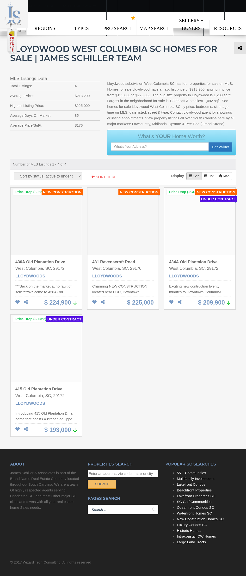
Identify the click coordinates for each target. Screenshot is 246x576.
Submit (102, 484)
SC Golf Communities (194, 502)
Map (224, 176)
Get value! (220, 147)
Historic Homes (189, 530)
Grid (194, 176)
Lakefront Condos (191, 484)
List (208, 176)
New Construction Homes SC (200, 519)
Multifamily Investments (195, 479)
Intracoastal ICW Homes (196, 536)
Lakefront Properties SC (196, 496)
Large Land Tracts (191, 542)
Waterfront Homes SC (194, 513)
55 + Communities (191, 473)
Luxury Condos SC (192, 525)
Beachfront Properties (194, 490)
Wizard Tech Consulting (42, 562)
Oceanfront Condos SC (195, 507)
